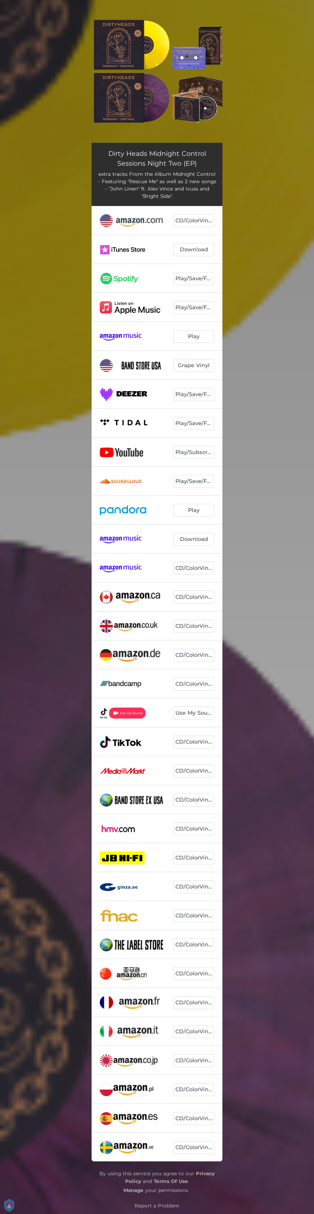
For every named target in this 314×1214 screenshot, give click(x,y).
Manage (133, 1190)
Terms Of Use (171, 1181)
